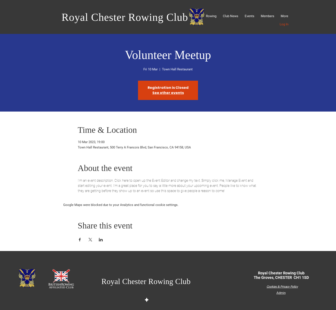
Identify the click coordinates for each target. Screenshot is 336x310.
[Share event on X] (90, 239)
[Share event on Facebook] (80, 239)
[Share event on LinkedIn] (101, 239)
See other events (168, 92)
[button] (211, 16)
